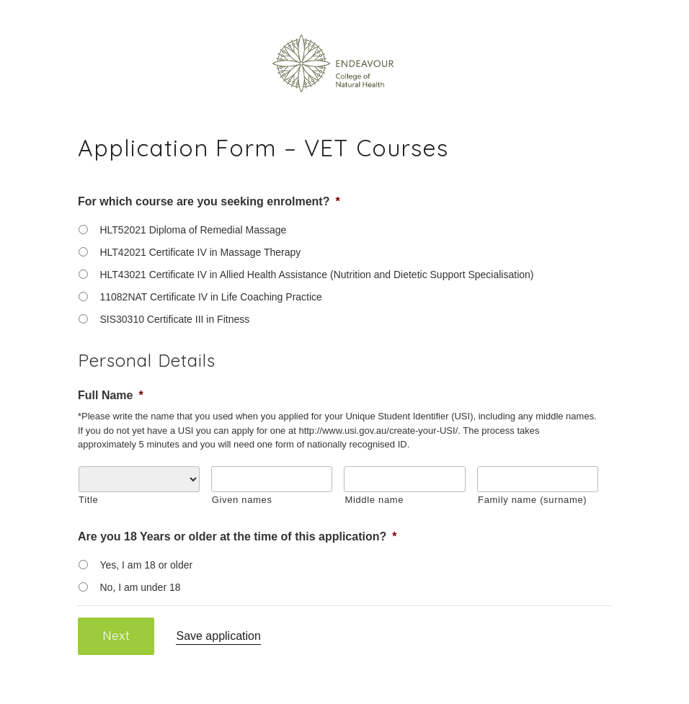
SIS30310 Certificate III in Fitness (174, 319)
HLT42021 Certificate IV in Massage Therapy (200, 252)
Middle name (374, 499)
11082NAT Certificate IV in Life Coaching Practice (210, 297)
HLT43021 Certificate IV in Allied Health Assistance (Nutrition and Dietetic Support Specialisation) (316, 274)
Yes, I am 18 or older (145, 565)
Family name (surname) (532, 499)
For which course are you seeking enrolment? (209, 201)
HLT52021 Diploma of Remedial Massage (192, 230)
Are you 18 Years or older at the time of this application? (237, 536)
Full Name (110, 395)
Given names (242, 499)
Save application (218, 636)
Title (88, 499)
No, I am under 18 (139, 587)
